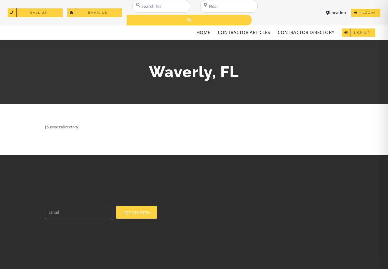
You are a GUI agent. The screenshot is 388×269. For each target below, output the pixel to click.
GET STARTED (136, 213)
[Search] (189, 20)
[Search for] (161, 6)
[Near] (229, 6)
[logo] (33, 29)
